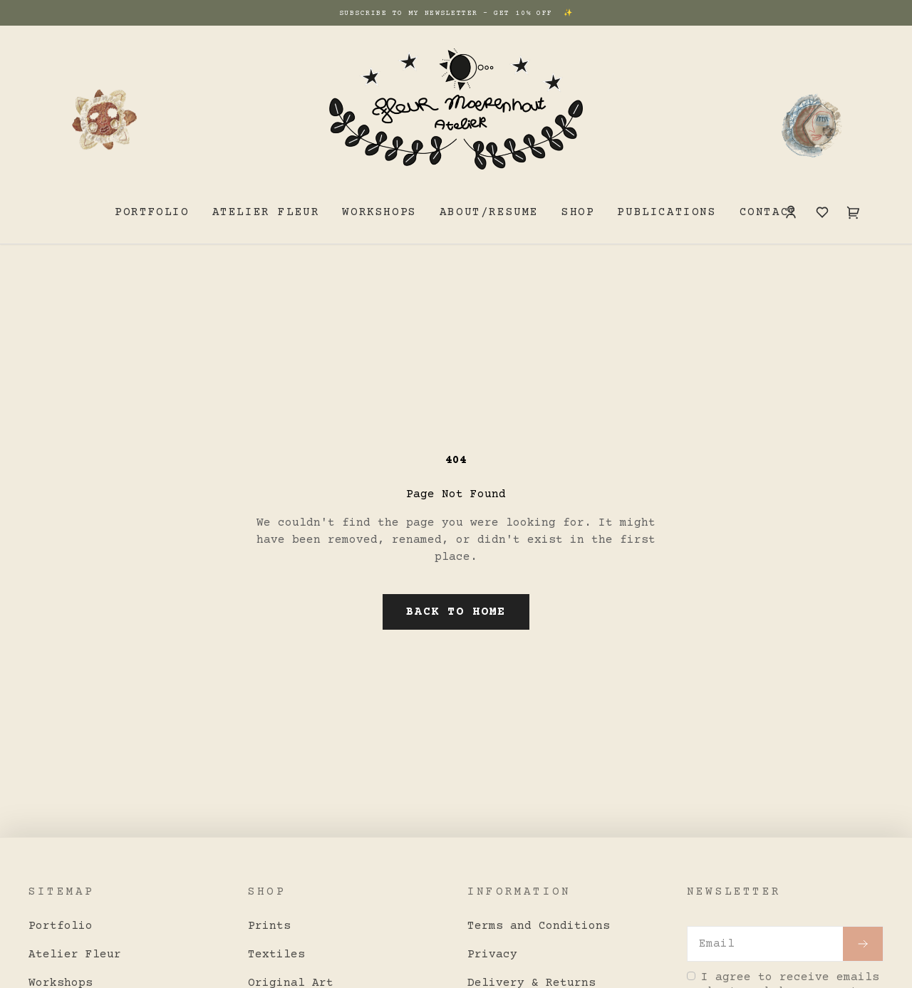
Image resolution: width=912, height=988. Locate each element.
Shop (577, 212)
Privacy (492, 954)
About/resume (489, 212)
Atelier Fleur (266, 212)
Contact (768, 212)
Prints (269, 926)
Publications (666, 212)
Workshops (379, 212)
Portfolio (152, 212)
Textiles (276, 954)
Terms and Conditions (538, 926)
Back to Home (455, 611)
